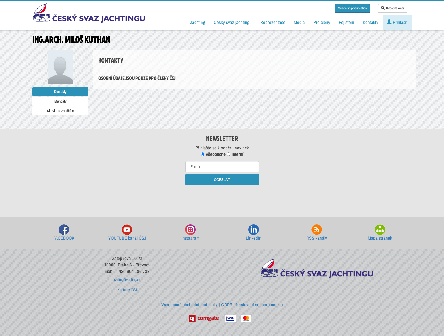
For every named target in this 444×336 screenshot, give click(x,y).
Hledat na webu (392, 8)
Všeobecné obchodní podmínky (189, 305)
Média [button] (299, 22)
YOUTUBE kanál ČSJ (127, 232)
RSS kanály (316, 232)
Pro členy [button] (321, 22)
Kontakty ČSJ (127, 289)
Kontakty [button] (370, 22)
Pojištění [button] (346, 22)
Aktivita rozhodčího (60, 110)
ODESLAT (222, 179)
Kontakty (60, 91)
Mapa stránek (380, 232)
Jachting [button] (197, 22)
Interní (235, 154)
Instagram (190, 232)
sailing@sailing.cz (127, 279)
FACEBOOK (63, 232)
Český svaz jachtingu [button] (233, 22)
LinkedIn (253, 232)
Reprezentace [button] (272, 22)
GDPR (226, 305)
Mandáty (60, 101)
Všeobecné (213, 154)
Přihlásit (397, 22)
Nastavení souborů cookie (259, 305)
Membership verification (352, 8)
